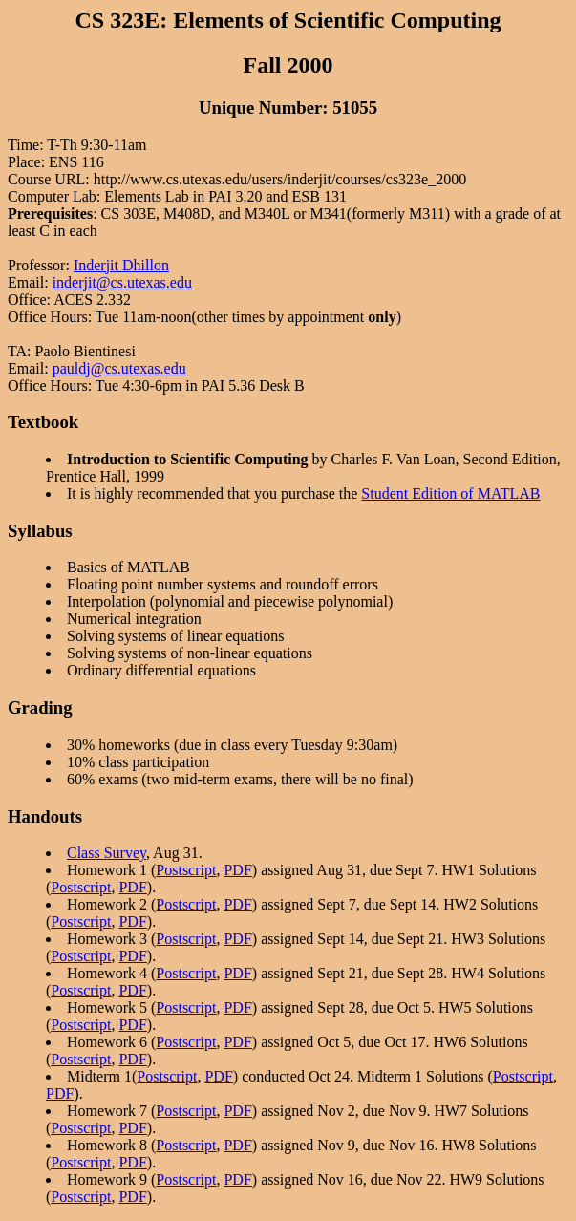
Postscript (186, 870)
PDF (237, 870)
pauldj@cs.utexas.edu (119, 368)
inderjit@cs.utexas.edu (122, 282)
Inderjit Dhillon (121, 265)
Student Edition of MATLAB (450, 493)
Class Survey (106, 853)
